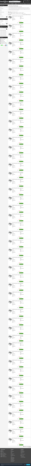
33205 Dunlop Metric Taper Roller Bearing (17, 137)
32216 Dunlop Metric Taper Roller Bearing (17, 351)
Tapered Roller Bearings (13, 6)
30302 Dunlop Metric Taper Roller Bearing (17, 59)
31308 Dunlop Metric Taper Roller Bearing (17, 292)
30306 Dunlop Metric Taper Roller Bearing (17, 300)
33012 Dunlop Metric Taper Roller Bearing (17, 222)
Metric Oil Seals (15, 13)
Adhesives (4, 3)
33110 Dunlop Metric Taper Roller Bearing (17, 318)
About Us (11, 450)
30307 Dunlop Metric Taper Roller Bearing (17, 196)
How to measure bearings (2, 24)
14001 (14, 455)
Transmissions (29, 3)
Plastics (18, 3)
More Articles (12, 461)
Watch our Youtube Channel (3, 456)
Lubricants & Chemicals (12, 3)
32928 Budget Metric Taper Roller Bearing (17, 342)
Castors (7, 3)
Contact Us (2, 451)
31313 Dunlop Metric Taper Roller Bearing (17, 412)
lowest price (29, 14)
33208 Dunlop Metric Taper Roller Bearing (17, 248)
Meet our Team (2, 452)
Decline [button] (25, 464)
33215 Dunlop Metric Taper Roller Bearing (17, 274)
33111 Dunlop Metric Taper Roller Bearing (17, 438)
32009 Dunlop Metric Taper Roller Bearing (17, 154)
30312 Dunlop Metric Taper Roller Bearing (17, 368)
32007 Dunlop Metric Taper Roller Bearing (17, 76)
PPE (22, 3)
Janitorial (9, 3)
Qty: (17, 22)
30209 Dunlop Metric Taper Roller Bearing (17, 24)
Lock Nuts (13, 13)
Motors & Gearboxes (16, 3)
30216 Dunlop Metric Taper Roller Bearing (17, 283)
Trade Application (12, 451)
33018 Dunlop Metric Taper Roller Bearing (17, 309)
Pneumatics (20, 3)
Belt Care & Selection (13, 460)
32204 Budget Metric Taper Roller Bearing (17, 335)
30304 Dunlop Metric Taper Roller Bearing (17, 85)
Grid (10, 14)
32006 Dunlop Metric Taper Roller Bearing (17, 33)
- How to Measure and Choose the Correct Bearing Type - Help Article (16, 12)
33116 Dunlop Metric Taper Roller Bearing (17, 429)
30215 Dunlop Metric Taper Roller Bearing (17, 377)
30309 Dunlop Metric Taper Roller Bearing (17, 205)
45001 (13, 455)
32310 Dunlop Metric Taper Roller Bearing (17, 128)
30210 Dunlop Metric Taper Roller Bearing (17, 50)
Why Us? (1, 37)
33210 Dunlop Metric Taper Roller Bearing (17, 403)
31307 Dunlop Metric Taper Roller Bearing (17, 257)
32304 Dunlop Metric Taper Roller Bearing (17, 360)
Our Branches (22, 455)
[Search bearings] (6, 23)
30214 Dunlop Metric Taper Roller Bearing (17, 231)
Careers (11, 456)
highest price (27, 14)
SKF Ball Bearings (23, 13)
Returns (11, 452)
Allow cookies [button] (28, 464)
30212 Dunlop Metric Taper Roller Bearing (17, 163)
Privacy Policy (12, 454)
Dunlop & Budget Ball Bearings (19, 13)
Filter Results (2, 5)
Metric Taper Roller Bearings (19, 6)
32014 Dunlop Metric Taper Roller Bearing (17, 386)
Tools (27, 3)
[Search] (21, 1)
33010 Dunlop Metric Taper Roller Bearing (17, 179)
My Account (28, 0)
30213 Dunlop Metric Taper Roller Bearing (17, 111)
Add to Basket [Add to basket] (21, 22)
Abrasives (1, 3)
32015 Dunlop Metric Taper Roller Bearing (17, 326)
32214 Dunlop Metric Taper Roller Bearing (17, 394)
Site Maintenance (25, 3)
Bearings (5, 3)
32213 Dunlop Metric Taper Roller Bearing (17, 102)
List (8, 14)
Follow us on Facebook (3, 453)
